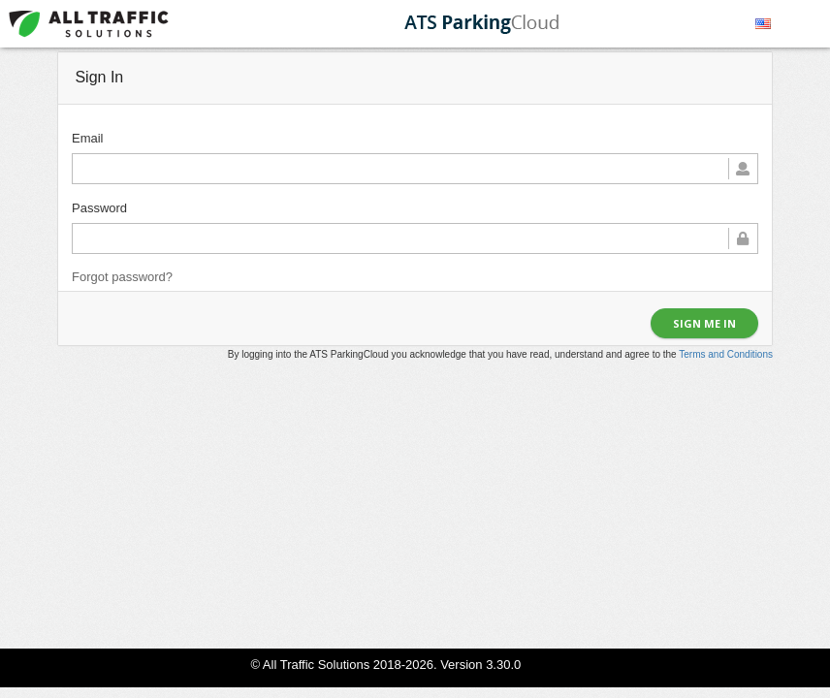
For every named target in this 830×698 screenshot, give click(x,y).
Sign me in (704, 323)
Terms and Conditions (726, 354)
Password (99, 208)
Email (88, 138)
